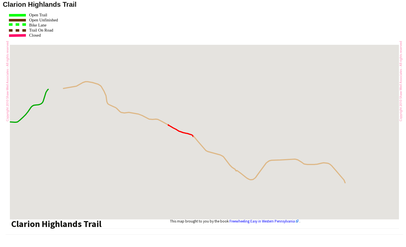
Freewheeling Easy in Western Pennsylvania (262, 221)
